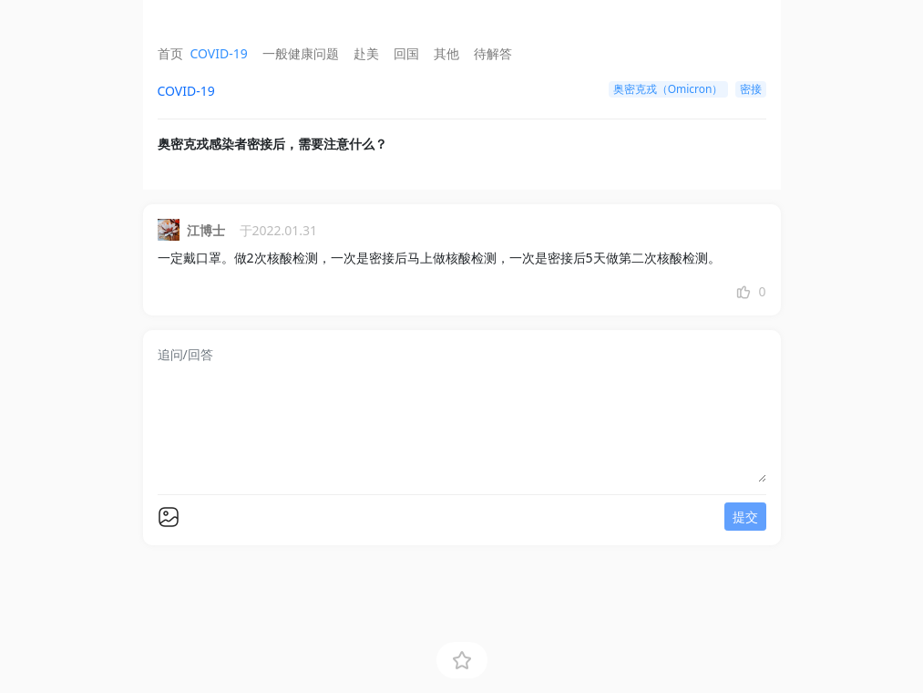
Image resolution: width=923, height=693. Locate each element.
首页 (170, 53)
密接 (751, 89)
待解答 (493, 53)
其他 (446, 53)
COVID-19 (219, 53)
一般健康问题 (300, 53)
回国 (406, 53)
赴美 (366, 53)
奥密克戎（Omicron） (668, 89)
